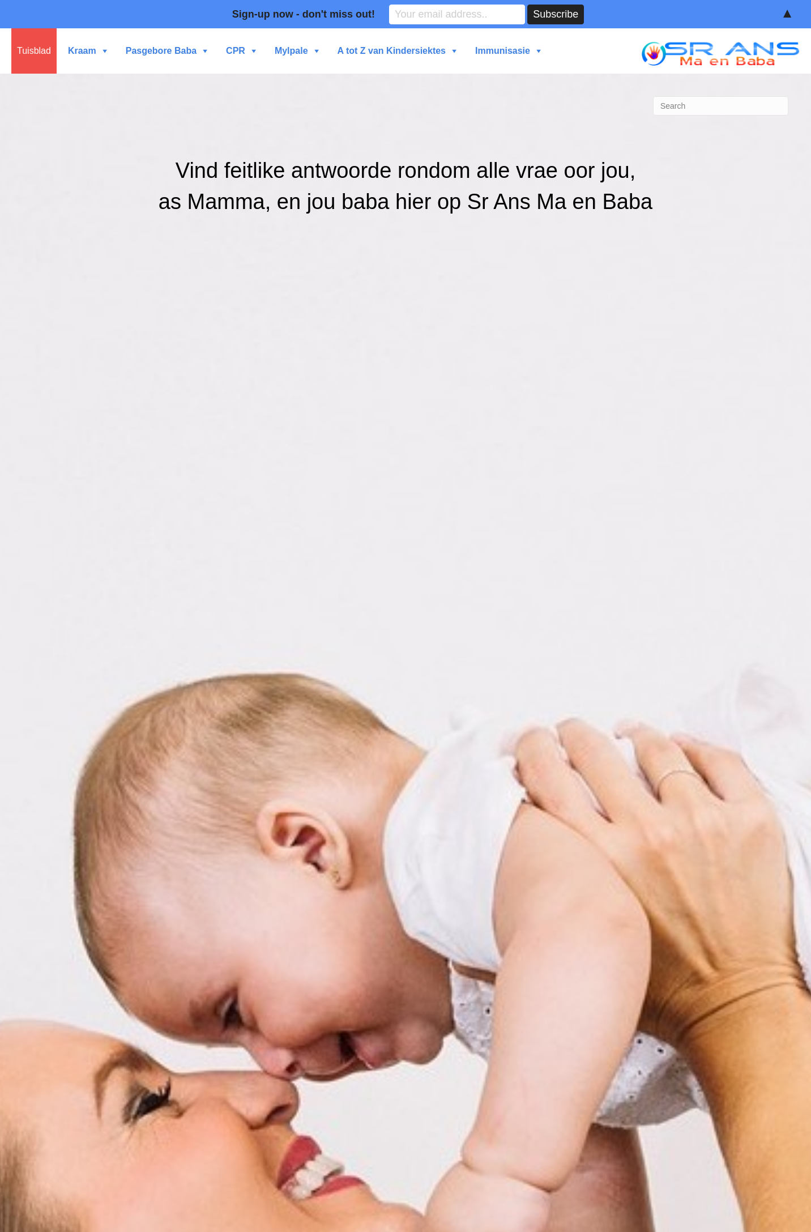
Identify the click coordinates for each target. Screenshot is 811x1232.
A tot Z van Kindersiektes (392, 51)
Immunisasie (502, 51)
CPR (235, 51)
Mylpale (291, 51)
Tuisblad (34, 51)
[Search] (720, 106)
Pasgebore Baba (161, 51)
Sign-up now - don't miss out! (303, 14)
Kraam (82, 51)
